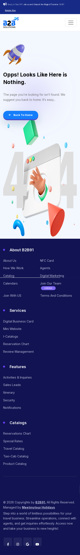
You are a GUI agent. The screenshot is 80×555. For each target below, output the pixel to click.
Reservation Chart (16, 344)
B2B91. (40, 502)
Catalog (8, 276)
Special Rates (13, 441)
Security (9, 400)
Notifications (12, 407)
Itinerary (9, 392)
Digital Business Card (18, 321)
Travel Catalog (13, 448)
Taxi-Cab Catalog (15, 456)
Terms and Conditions (56, 295)
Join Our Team (50, 286)
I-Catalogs (10, 336)
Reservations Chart (17, 433)
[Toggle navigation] (71, 22)
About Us (9, 260)
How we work (13, 268)
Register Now (10, 10)
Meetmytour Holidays (38, 507)
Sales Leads (12, 385)
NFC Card (47, 260)
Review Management (18, 351)
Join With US (12, 295)
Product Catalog (14, 463)
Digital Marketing (52, 276)
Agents (45, 268)
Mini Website (12, 329)
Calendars (10, 283)
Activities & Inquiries (17, 377)
